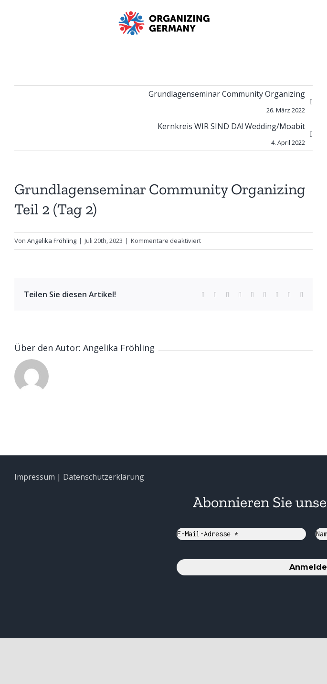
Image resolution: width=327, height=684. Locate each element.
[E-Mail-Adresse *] (241, 534)
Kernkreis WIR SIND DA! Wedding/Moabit (231, 136)
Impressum (34, 477)
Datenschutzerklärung (103, 477)
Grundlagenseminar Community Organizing (226, 103)
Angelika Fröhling (51, 240)
